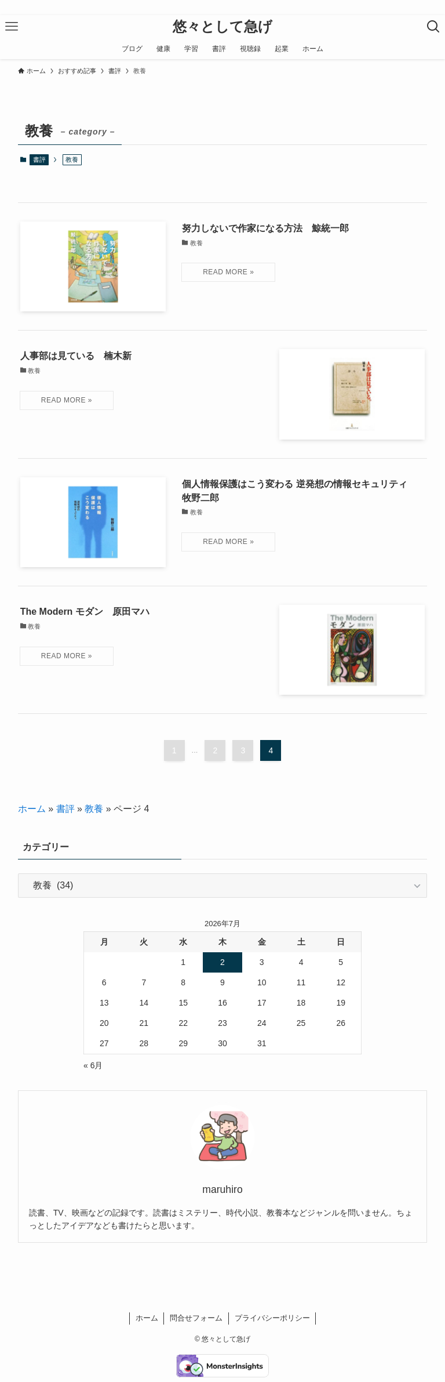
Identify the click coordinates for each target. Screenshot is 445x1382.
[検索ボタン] (433, 26)
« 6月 (93, 1065)
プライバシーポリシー (272, 1318)
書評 (39, 159)
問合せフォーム (196, 1318)
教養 (94, 809)
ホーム (32, 809)
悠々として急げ (222, 27)
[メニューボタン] (11, 26)
